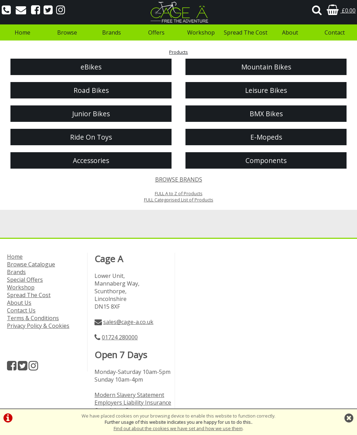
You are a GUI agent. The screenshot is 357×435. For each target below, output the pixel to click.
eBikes (91, 67)
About (290, 32)
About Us (19, 303)
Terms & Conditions (33, 318)
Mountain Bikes (266, 67)
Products (178, 52)
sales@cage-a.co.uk (128, 322)
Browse (67, 32)
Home (22, 32)
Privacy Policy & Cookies (38, 326)
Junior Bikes (91, 113)
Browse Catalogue (31, 264)
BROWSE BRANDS (178, 179)
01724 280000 (120, 337)
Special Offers (25, 279)
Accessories (91, 160)
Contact (335, 32)
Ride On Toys (91, 137)
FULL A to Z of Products (179, 193)
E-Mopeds (266, 137)
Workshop (201, 32)
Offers (156, 32)
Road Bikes (91, 90)
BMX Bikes (266, 113)
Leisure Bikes (266, 90)
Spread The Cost (245, 32)
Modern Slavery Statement (129, 395)
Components (266, 160)
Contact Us (21, 310)
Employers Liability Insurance (132, 402)
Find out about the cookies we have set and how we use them (178, 428)
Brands (111, 32)
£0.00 (341, 10)
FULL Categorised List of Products (178, 200)
